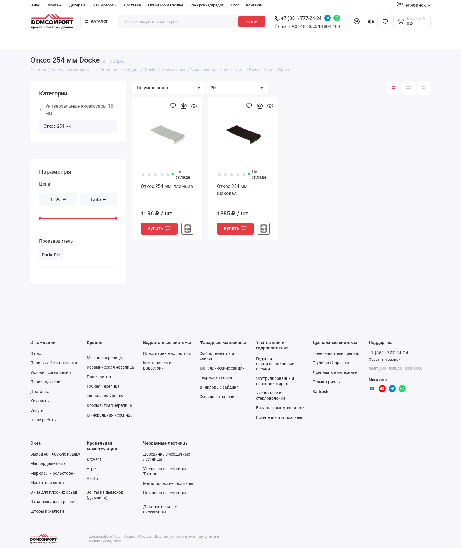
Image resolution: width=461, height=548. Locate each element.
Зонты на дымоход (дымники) (105, 495)
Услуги (37, 410)
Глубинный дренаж (331, 362)
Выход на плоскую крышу (55, 454)
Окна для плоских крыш (53, 492)
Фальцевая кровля (105, 396)
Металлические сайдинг (223, 368)
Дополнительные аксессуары (160, 510)
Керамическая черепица (110, 367)
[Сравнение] (371, 21)
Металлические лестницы (168, 483)
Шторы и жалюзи (47, 511)
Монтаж (54, 5)
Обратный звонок (384, 359)
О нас (35, 5)
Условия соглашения (50, 372)
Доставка (132, 5)
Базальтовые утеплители (280, 407)
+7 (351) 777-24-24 (298, 18)
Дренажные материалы (335, 372)
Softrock (320, 391)
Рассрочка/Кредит (207, 5)
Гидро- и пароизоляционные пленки (275, 363)
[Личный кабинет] (356, 21)
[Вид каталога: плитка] (394, 88)
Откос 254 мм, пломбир (167, 186)
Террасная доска (216, 377)
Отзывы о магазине (165, 5)
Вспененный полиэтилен (279, 417)
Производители (45, 382)
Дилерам (77, 5)
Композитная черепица (109, 405)
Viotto (92, 478)
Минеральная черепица (110, 415)
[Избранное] (385, 21)
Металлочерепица (104, 357)
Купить (159, 228)
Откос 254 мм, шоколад (232, 189)
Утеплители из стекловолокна (270, 396)
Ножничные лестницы (164, 492)
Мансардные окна (48, 463)
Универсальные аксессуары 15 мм (76, 109)
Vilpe (91, 468)
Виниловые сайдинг (219, 387)
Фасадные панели (217, 396)
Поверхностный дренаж (336, 353)
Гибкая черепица (103, 386)
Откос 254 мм (58, 126)
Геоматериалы (327, 382)
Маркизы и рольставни (53, 473)
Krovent (94, 459)
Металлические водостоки (158, 365)
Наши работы (104, 5)
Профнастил (99, 377)
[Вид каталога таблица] (424, 88)
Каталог (96, 21)
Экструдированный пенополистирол (275, 381)
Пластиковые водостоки (167, 353)
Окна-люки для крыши (52, 501)
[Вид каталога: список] (409, 88)
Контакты (254, 5)
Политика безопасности (53, 362)
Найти (251, 21)
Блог (235, 5)
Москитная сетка (47, 482)
